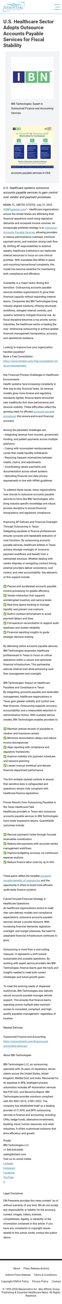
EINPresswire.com (14, 209)
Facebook (9, 1172)
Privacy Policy (40, 1281)
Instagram (9, 1168)
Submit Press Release (18, 1274)
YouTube (8, 1177)
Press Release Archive (36, 1268)
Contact (56, 1281)
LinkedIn (8, 1163)
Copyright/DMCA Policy (15, 1281)
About (16, 1268)
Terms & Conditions (45, 1274)
